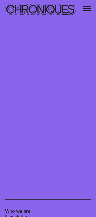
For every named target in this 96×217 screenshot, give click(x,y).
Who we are (17, 211)
